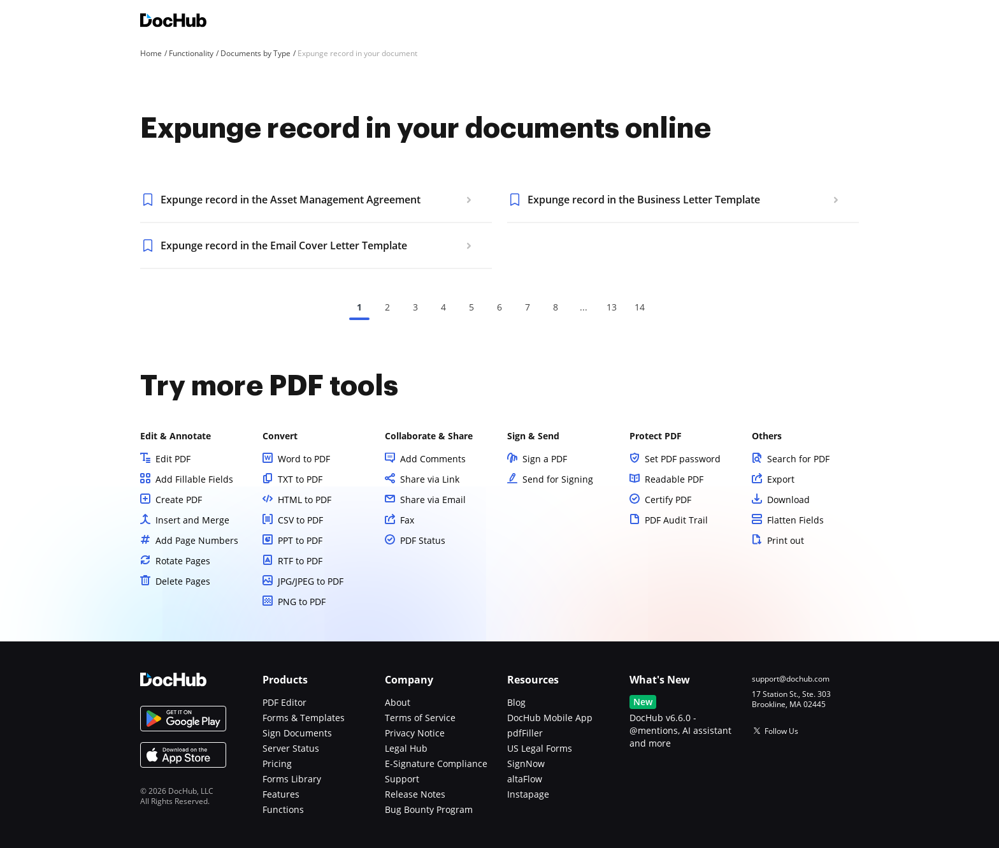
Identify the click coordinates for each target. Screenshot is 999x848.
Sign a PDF (544, 459)
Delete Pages (182, 581)
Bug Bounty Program (429, 809)
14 (640, 307)
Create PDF (178, 499)
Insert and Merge (192, 520)
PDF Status (422, 540)
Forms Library (291, 779)
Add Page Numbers (196, 540)
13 (612, 307)
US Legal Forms (539, 748)
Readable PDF (674, 479)
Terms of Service (420, 718)
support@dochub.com (791, 679)
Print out (785, 540)
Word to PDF (304, 459)
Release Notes (415, 794)
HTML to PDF (304, 499)
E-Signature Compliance (436, 763)
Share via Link (429, 479)
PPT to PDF (300, 540)
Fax (407, 520)
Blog (516, 702)
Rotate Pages (182, 561)
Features (280, 794)
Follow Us (781, 731)
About (397, 702)
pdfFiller (525, 733)
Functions (283, 809)
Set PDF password (683, 459)
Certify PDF (668, 499)
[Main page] (173, 22)
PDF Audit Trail (676, 520)
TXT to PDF (300, 479)
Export (780, 479)
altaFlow (524, 779)
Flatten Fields (795, 520)
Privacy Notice (415, 733)
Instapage (528, 794)
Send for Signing (557, 479)
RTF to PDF (300, 561)
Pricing (277, 763)
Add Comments (433, 459)
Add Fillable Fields (194, 479)
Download (788, 499)
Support (402, 779)
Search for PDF (798, 459)
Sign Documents (297, 733)
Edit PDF (172, 459)
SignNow (526, 763)
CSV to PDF (300, 520)
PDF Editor (284, 702)
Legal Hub (406, 748)
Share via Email (433, 499)
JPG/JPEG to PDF (310, 581)
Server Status (290, 748)
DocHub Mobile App (550, 718)
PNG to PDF (302, 602)
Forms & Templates (303, 718)
